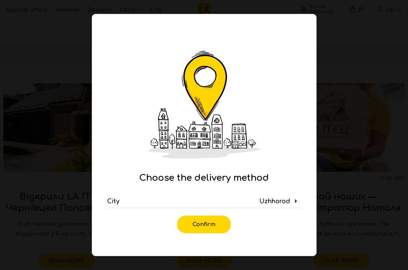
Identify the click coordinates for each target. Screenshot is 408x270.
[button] (204, 201)
